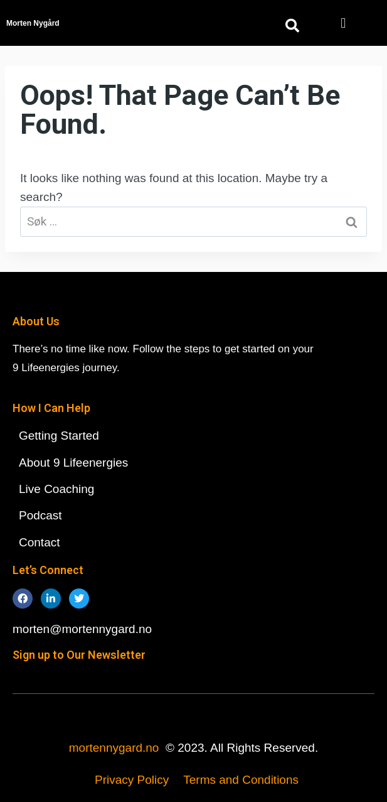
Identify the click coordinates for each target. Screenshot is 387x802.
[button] (343, 23)
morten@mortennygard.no (82, 629)
